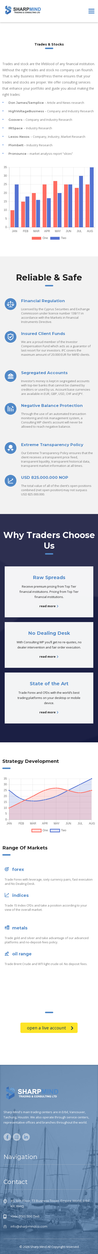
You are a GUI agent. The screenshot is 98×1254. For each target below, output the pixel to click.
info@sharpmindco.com (29, 1226)
